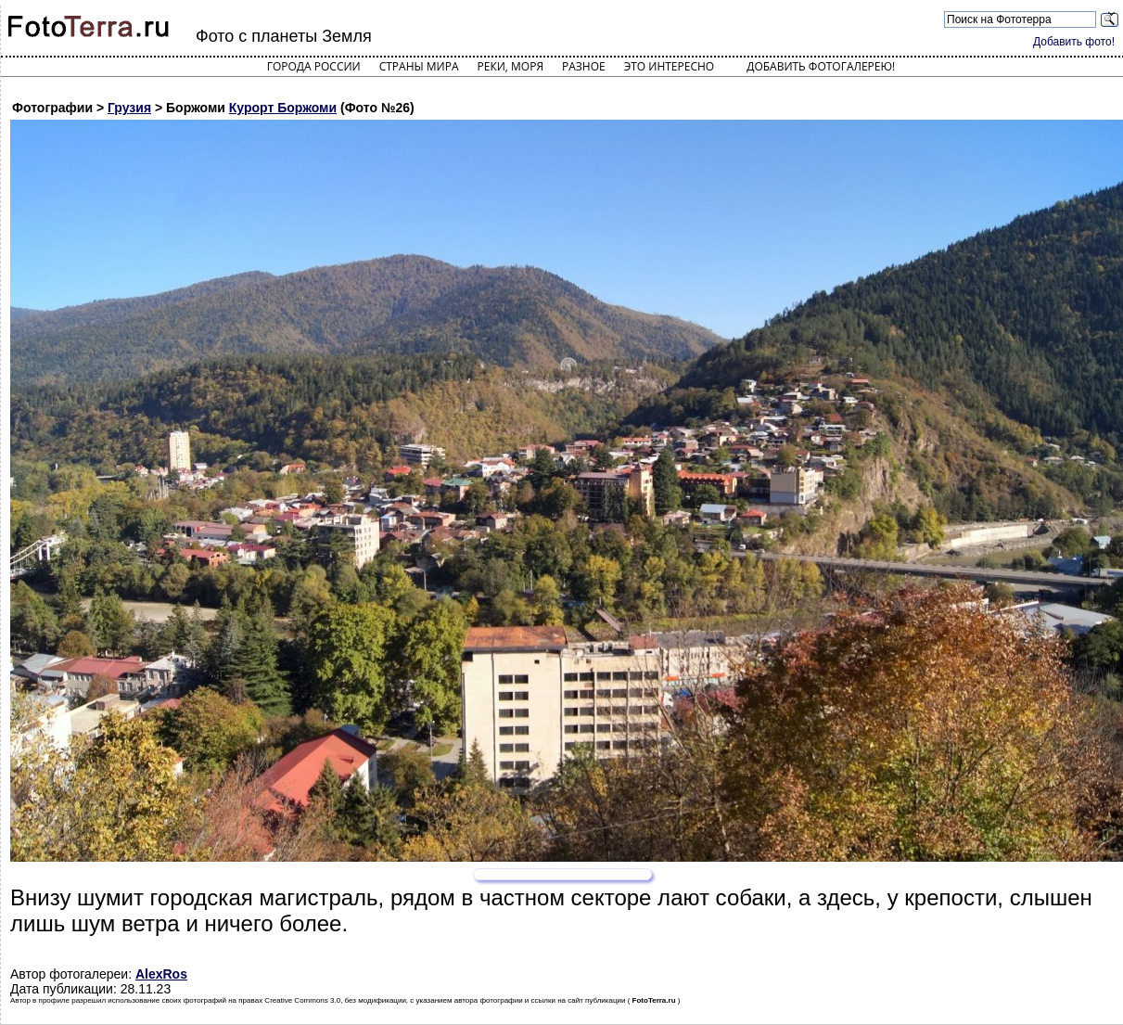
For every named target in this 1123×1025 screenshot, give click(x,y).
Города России (314, 66)
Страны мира (419, 66)
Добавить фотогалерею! (821, 66)
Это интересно (669, 66)
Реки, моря (510, 66)
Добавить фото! (1074, 41)
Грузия (129, 107)
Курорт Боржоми (283, 107)
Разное (584, 66)
